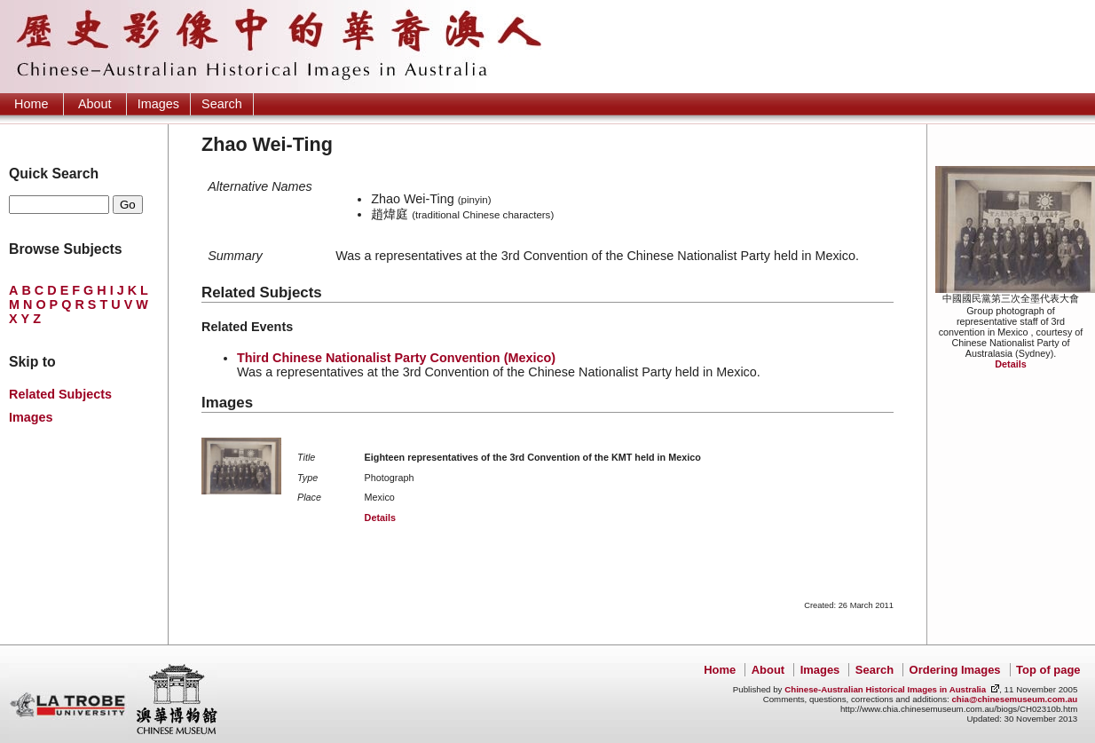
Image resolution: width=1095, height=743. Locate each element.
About (95, 104)
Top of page (1048, 669)
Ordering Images (955, 669)
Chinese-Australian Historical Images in (885, 689)
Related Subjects (60, 394)
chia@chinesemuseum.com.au (1014, 699)
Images (158, 104)
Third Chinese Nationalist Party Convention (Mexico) (396, 358)
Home (31, 104)
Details (1010, 364)
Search (221, 104)
